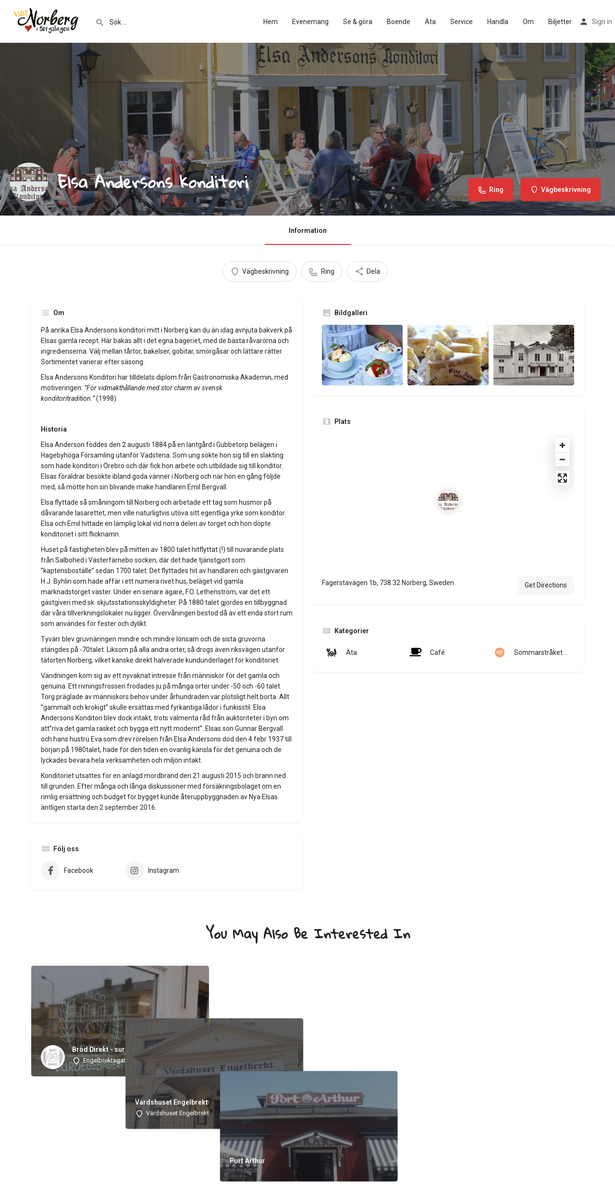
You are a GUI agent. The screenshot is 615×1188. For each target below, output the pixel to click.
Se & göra (357, 22)
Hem (270, 22)
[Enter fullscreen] (562, 478)
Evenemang (310, 22)
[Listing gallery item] (362, 355)
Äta (430, 22)
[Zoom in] (562, 445)
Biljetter (560, 22)
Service (461, 22)
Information (308, 230)
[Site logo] (47, 21)
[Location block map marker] (448, 501)
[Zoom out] (562, 459)
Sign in (602, 22)
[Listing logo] (29, 182)
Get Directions (546, 585)
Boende (398, 22)
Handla (497, 22)
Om (528, 22)
